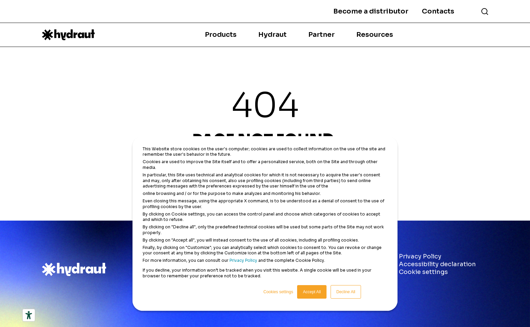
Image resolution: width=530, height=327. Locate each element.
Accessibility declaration (437, 264)
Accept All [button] (312, 292)
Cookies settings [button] (278, 292)
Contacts (438, 11)
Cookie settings (423, 272)
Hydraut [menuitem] (272, 34)
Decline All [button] (345, 292)
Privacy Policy (243, 260)
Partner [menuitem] (321, 34)
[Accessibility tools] (28, 315)
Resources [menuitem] (374, 34)
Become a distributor (370, 11)
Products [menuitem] (221, 34)
